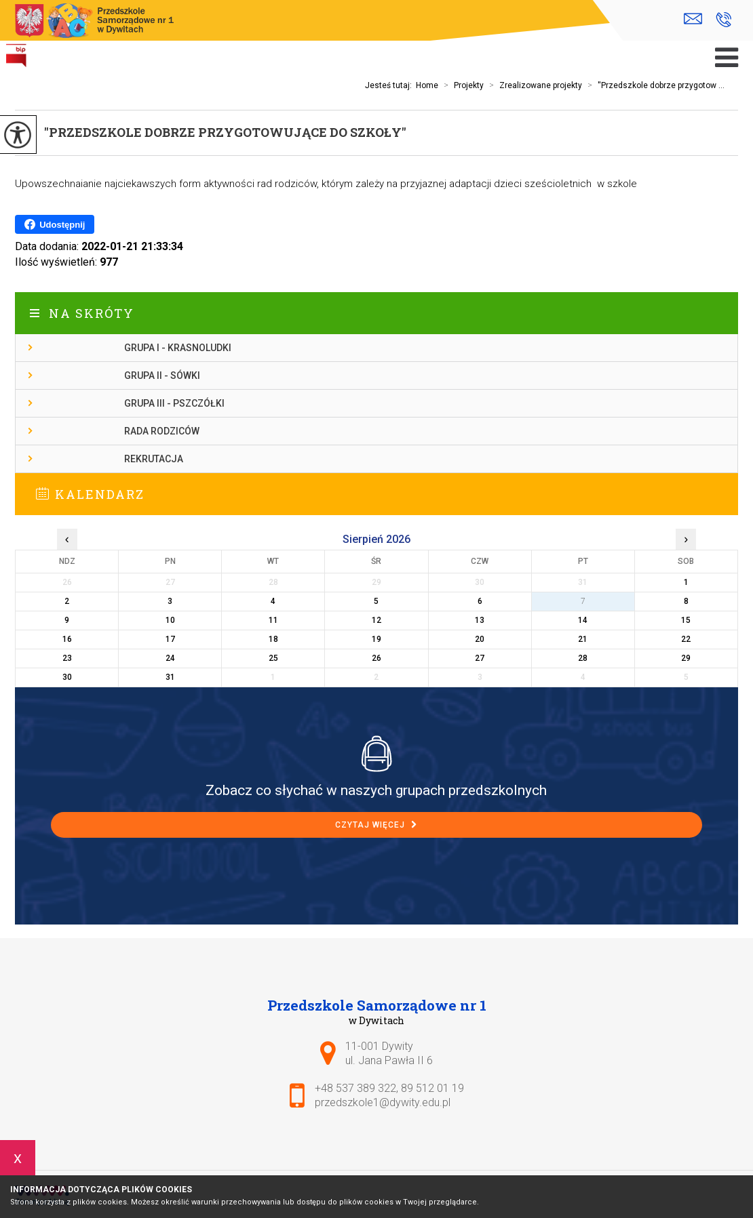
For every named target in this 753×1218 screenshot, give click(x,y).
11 (273, 620)
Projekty (461, 85)
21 (582, 639)
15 (686, 620)
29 (686, 658)
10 (170, 620)
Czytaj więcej (376, 825)
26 (376, 658)
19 (376, 639)
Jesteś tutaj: (390, 85)
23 (67, 658)
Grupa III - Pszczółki (174, 403)
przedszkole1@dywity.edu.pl (693, 19)
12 (376, 620)
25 (273, 658)
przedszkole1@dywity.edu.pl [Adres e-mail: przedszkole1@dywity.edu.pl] (382, 1102)
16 (67, 639)
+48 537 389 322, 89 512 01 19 (723, 19)
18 (273, 639)
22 (686, 639)
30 (67, 677)
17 (170, 639)
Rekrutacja (153, 458)
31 (170, 677)
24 (170, 658)
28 (582, 658)
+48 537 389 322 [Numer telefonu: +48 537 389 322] (355, 1088)
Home (427, 85)
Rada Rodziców (161, 431)
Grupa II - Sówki (162, 375)
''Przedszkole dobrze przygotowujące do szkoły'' (225, 132)
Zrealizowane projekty (533, 85)
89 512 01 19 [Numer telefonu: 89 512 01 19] (432, 1088)
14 (582, 620)
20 (479, 639)
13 (479, 620)
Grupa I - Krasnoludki (177, 347)
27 (479, 658)
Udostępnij (54, 224)
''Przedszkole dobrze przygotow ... (653, 85)
